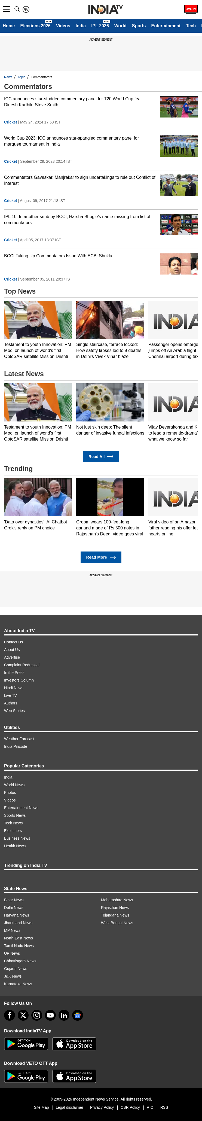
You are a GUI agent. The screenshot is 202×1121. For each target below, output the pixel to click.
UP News (12, 953)
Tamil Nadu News (19, 946)
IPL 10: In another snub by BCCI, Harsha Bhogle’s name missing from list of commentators (77, 219)
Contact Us (13, 642)
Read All (101, 456)
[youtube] (50, 1015)
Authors (10, 703)
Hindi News (13, 688)
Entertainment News (21, 808)
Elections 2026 (35, 25)
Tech (191, 25)
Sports (139, 25)
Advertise (12, 657)
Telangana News (115, 915)
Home (9, 25)
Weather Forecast (19, 739)
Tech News (13, 823)
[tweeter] (23, 1015)
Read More (101, 557)
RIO (150, 1107)
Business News (17, 838)
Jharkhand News (18, 923)
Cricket (10, 122)
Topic (21, 77)
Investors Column (19, 680)
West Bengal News (117, 923)
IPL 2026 (100, 25)
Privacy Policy (102, 1107)
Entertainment (165, 25)
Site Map (41, 1107)
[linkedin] (64, 1015)
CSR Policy (130, 1107)
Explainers (13, 830)
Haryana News (16, 915)
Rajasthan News (115, 907)
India (81, 25)
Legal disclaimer (69, 1107)
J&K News (13, 976)
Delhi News (13, 907)
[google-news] (77, 1015)
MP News (12, 930)
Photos (10, 792)
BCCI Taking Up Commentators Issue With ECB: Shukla (58, 256)
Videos (63, 25)
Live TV (10, 695)
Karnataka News (18, 984)
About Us (12, 649)
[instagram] (36, 1015)
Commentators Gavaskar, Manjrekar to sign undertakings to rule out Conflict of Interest (79, 180)
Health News (15, 846)
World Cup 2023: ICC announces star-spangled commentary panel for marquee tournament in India (71, 141)
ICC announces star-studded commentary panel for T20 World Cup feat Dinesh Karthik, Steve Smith (73, 102)
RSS (164, 1107)
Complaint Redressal (21, 665)
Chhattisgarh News (20, 961)
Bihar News (14, 900)
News (8, 77)
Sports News (15, 815)
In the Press (14, 672)
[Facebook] (9, 1015)
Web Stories (14, 711)
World (120, 25)
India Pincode (15, 746)
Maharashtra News (117, 900)
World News (14, 785)
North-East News (18, 938)
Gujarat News (15, 968)
